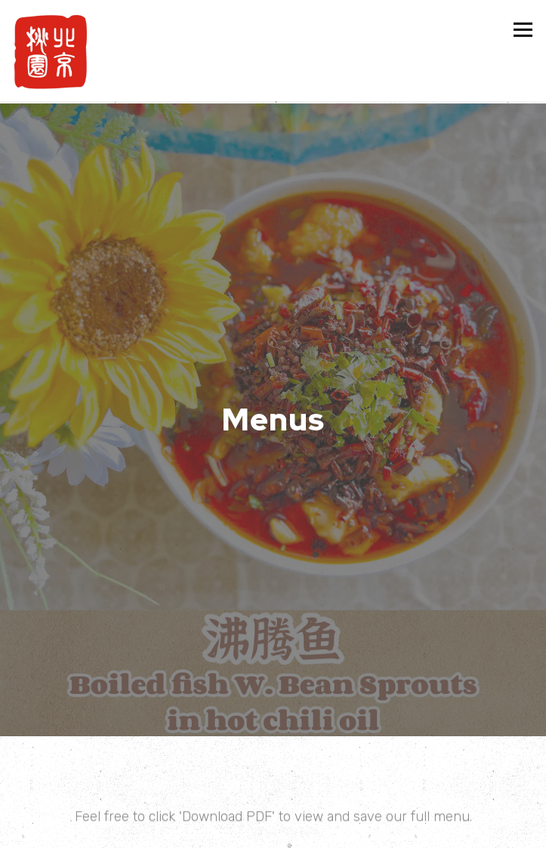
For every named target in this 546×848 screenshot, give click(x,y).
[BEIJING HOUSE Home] (50, 50)
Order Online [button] (273, 832)
